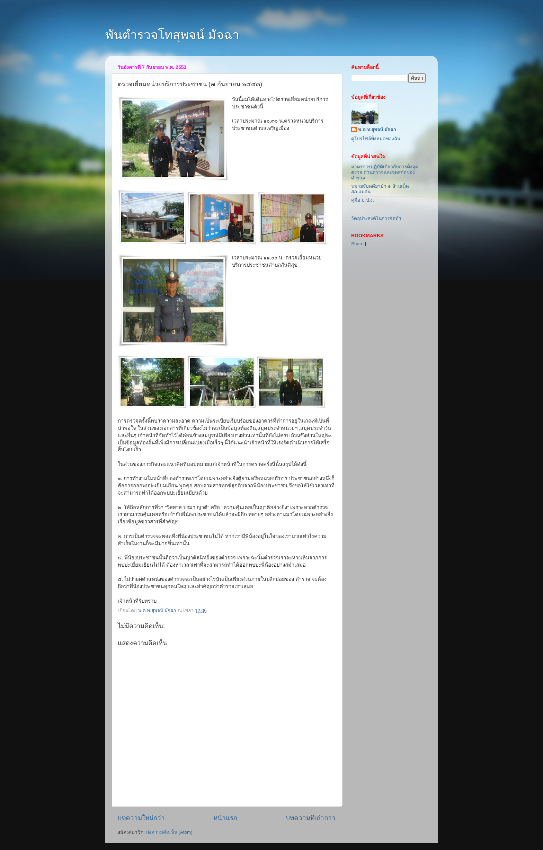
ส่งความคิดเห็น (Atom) (169, 832)
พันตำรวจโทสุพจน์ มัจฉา (172, 35)
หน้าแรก (225, 818)
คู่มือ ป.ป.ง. (362, 200)
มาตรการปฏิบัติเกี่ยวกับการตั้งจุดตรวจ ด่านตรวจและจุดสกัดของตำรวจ (384, 172)
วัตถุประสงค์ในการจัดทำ (376, 218)
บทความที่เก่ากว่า (311, 818)
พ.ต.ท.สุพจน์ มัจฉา (377, 129)
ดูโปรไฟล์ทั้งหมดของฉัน (375, 138)
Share (357, 243)
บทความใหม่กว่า (141, 818)
